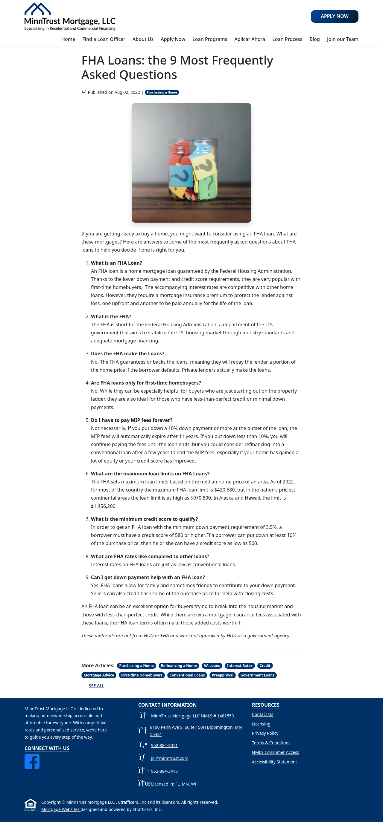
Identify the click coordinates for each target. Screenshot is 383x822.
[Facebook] (32, 757)
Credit (265, 665)
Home (68, 39)
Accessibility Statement (274, 762)
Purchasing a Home (162, 92)
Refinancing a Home (179, 665)
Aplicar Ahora (249, 39)
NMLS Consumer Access (275, 752)
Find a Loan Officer (103, 39)
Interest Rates (240, 665)
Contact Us (262, 714)
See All (96, 685)
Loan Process (287, 39)
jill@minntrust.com (169, 758)
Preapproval (222, 675)
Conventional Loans (187, 675)
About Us (143, 39)
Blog (314, 39)
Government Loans (257, 675)
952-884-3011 (164, 745)
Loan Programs (209, 39)
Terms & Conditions (271, 743)
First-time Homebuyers (141, 675)
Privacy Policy (265, 733)
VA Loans (212, 665)
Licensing (261, 724)
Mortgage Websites (60, 809)
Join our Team (342, 39)
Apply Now (173, 39)
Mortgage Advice (99, 675)
